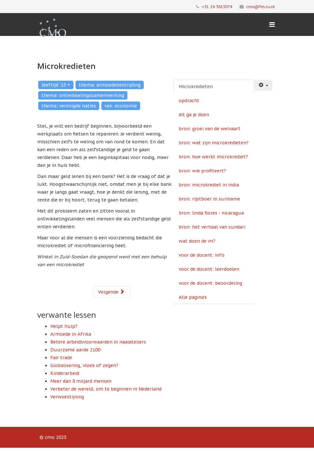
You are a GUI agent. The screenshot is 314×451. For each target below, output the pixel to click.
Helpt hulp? (63, 326)
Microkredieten (196, 86)
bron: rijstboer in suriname (209, 199)
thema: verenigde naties (68, 106)
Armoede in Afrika (70, 334)
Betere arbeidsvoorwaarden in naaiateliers (98, 342)
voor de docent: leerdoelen (209, 269)
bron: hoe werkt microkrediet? (213, 157)
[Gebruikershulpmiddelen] (264, 85)
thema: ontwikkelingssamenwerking (82, 95)
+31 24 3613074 (217, 6)
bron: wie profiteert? (202, 171)
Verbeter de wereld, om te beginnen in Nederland (105, 389)
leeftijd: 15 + (55, 85)
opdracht (189, 101)
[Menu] (272, 24)
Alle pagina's (193, 297)
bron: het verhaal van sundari (212, 227)
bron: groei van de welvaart (209, 129)
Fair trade (61, 358)
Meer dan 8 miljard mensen (80, 381)
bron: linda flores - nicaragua (211, 213)
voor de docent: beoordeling (210, 283)
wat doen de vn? (197, 241)
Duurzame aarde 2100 (75, 350)
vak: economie (121, 106)
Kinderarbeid (64, 373)
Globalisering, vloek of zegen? (84, 365)
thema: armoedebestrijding (109, 85)
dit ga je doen (194, 115)
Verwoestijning (67, 397)
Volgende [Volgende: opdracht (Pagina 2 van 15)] (111, 292)
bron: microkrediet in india (209, 185)
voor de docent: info (201, 255)
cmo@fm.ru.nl (260, 6)
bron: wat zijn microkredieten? (214, 143)
